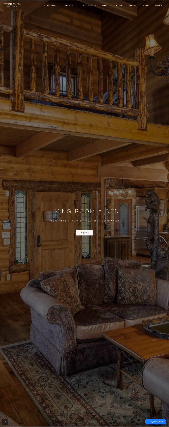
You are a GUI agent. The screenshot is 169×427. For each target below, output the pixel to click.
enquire (84, 232)
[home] (12, 5)
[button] (51, 5)
